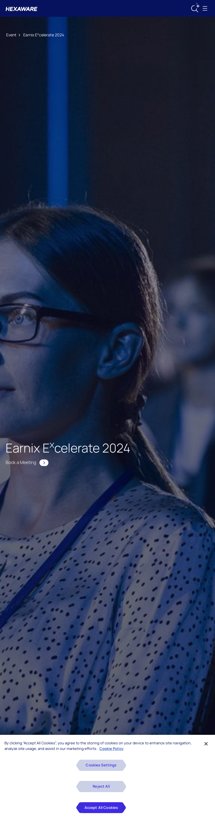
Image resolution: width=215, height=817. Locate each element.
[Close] (206, 748)
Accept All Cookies (101, 811)
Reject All (101, 789)
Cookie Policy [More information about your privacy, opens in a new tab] (111, 752)
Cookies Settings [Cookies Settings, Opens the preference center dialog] (101, 768)
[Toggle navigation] (204, 8)
